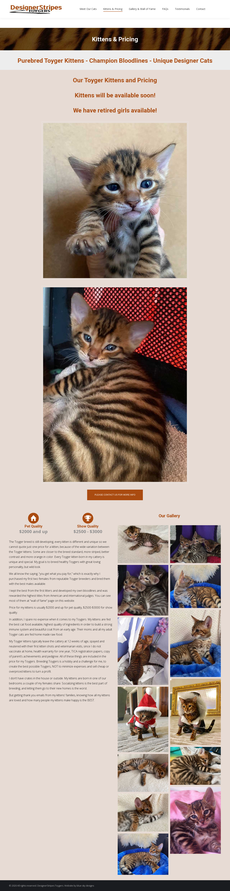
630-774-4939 (22, 5)
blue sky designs (85, 885)
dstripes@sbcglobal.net (59, 5)
